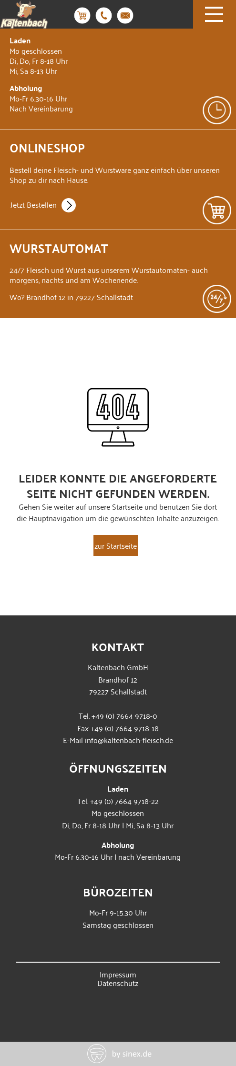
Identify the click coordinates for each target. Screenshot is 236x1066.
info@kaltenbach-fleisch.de (129, 739)
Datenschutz (117, 982)
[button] (17, 1049)
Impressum (118, 974)
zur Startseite (115, 545)
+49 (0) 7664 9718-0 (124, 715)
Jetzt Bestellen (43, 206)
